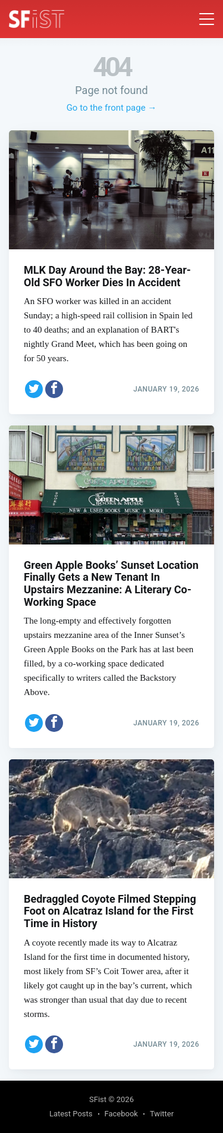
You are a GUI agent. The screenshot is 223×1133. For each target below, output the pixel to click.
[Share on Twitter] (34, 389)
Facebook (121, 1113)
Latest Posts (71, 1113)
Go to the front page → (112, 107)
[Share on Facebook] (54, 389)
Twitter (162, 1113)
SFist (97, 1099)
